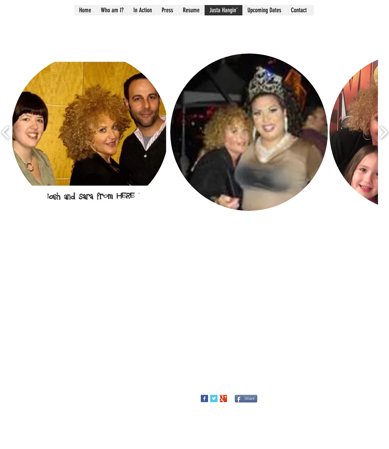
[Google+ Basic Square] (223, 398)
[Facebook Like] (304, 401)
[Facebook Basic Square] (204, 398)
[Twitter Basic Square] (214, 398)
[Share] (246, 398)
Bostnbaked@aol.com (72, 380)
